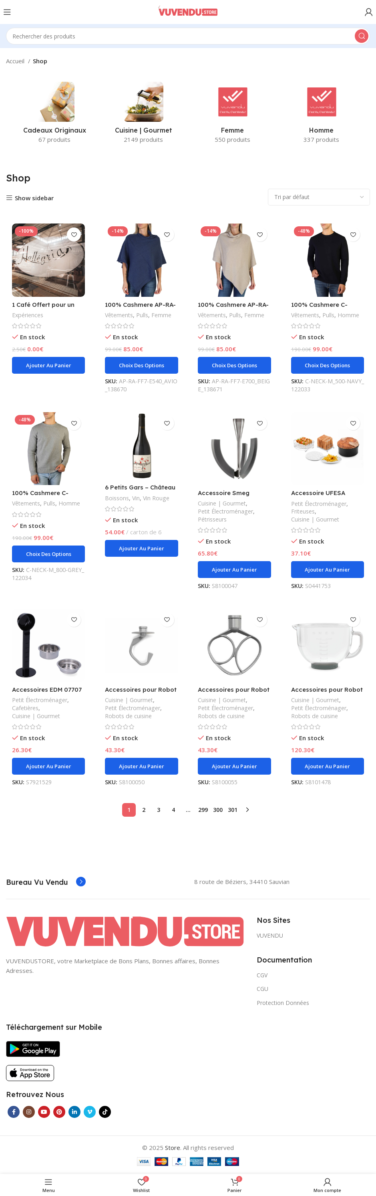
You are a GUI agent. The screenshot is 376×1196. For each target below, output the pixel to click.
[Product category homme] (321, 115)
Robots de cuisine (128, 716)
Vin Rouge (156, 498)
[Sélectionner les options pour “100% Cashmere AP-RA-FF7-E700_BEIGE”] (234, 365)
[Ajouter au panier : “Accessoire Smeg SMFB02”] (234, 569)
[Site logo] (188, 11)
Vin (136, 498)
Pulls (143, 315)
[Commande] (319, 197)
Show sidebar (34, 198)
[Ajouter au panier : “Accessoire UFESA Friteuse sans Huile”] (327, 569)
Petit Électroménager (225, 511)
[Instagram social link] (29, 1112)
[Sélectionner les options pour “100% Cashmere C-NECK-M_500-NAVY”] (327, 365)
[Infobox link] (46, 882)
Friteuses (303, 511)
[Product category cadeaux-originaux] (54, 115)
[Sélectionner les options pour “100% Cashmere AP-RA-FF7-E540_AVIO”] (141, 365)
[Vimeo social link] (90, 1112)
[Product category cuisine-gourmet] (143, 115)
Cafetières (25, 708)
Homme (349, 315)
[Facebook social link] (14, 1112)
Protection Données (283, 1002)
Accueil (16, 61)
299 (203, 809)
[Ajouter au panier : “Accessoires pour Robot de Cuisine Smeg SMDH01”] (141, 766)
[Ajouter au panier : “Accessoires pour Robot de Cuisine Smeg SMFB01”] (234, 766)
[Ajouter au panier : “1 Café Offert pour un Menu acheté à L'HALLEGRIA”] (48, 365)
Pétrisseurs (212, 519)
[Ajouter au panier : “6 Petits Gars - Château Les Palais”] (141, 548)
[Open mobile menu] (7, 12)
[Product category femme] (232, 115)
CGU (262, 989)
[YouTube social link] (44, 1112)
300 (218, 809)
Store (172, 1148)
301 (232, 809)
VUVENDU (270, 935)
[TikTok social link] (105, 1112)
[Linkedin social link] (74, 1112)
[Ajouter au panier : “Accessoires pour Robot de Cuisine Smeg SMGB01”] (327, 766)
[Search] (188, 36)
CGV (262, 975)
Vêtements (119, 315)
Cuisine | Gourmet (222, 503)
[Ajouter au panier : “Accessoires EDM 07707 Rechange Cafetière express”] (48, 766)
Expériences (27, 315)
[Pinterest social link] (59, 1112)
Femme (162, 315)
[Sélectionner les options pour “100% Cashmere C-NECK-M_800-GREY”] (48, 554)
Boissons (117, 498)
